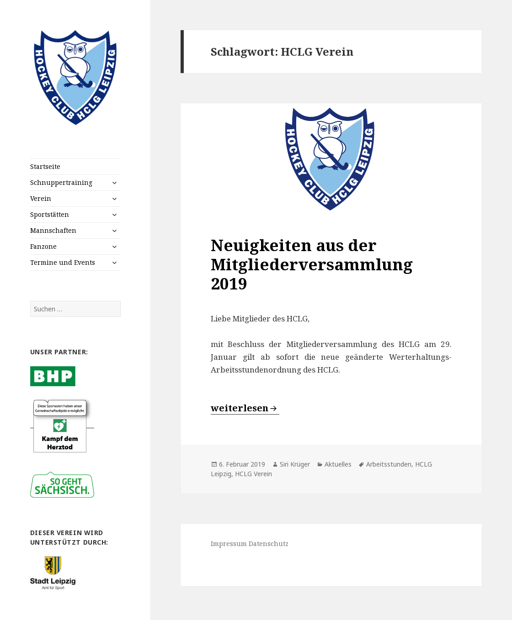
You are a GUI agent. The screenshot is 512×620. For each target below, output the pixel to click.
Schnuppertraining (61, 182)
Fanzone (43, 246)
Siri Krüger (295, 464)
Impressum (229, 543)
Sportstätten (49, 214)
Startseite (45, 166)
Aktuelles (338, 464)
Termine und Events (62, 262)
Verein (40, 198)
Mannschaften (53, 230)
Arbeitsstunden (388, 464)
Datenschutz (268, 543)
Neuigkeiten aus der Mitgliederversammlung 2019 (312, 264)
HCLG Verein (253, 473)
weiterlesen (245, 408)
